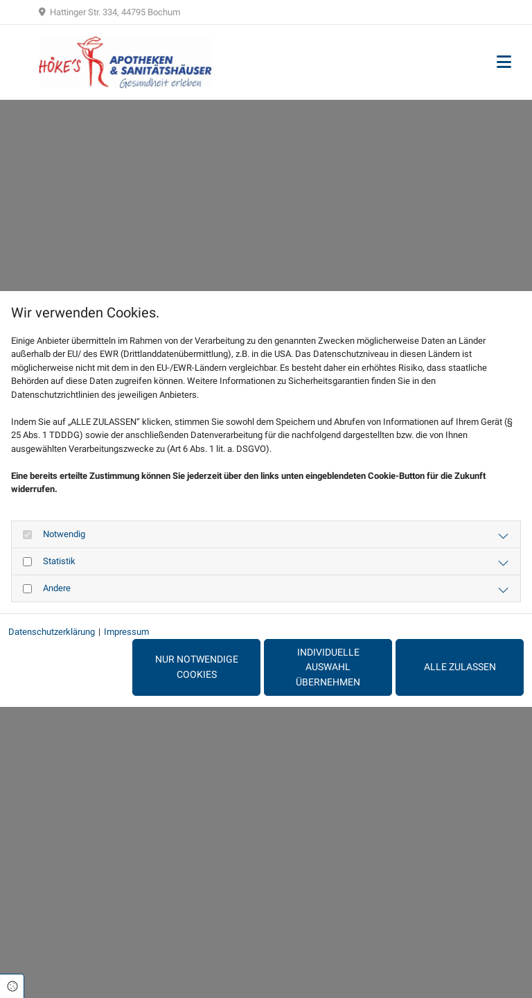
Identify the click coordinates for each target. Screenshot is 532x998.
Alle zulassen (460, 667)
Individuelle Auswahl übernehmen (328, 667)
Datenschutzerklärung (51, 632)
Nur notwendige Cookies (196, 667)
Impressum (126, 632)
